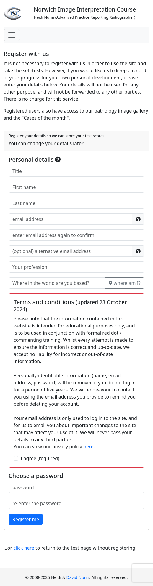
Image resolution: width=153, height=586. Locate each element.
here (88, 446)
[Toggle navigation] (12, 35)
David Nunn (77, 577)
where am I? (125, 283)
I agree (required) (40, 458)
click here (23, 548)
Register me (25, 519)
